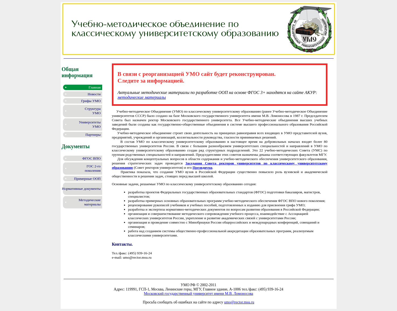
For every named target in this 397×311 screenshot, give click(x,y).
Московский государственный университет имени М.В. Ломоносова (198, 294)
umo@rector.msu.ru (239, 302)
